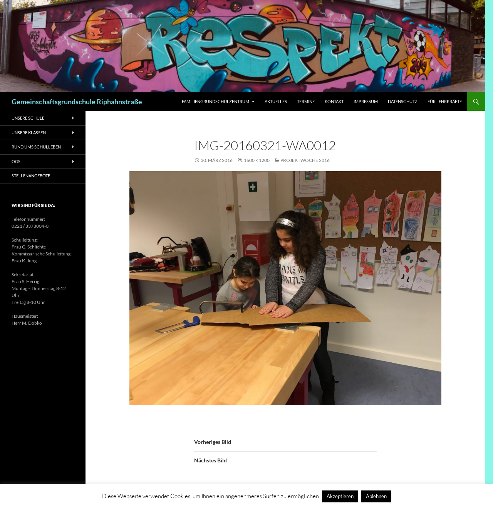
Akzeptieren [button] (340, 496)
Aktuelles (276, 101)
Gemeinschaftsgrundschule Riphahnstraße (77, 101)
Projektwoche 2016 (305, 160)
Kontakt (334, 101)
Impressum (366, 101)
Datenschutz (403, 101)
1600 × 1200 (257, 160)
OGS (16, 161)
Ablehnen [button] (376, 496)
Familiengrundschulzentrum (215, 101)
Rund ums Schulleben (36, 146)
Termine (306, 101)
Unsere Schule (28, 117)
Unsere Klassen (29, 132)
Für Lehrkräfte (445, 101)
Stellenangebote (31, 175)
